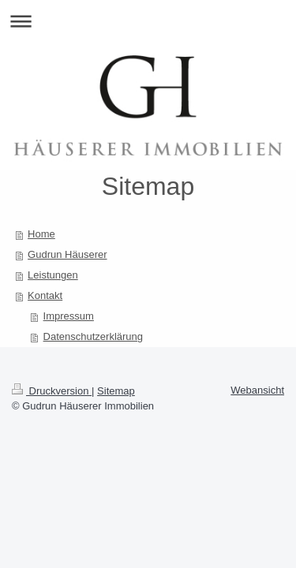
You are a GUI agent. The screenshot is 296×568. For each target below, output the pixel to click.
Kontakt (45, 295)
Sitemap (116, 391)
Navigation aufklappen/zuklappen (148, 21)
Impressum (68, 316)
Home (41, 234)
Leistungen (53, 275)
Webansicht (257, 390)
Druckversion (52, 391)
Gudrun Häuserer (67, 254)
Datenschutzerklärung (93, 336)
